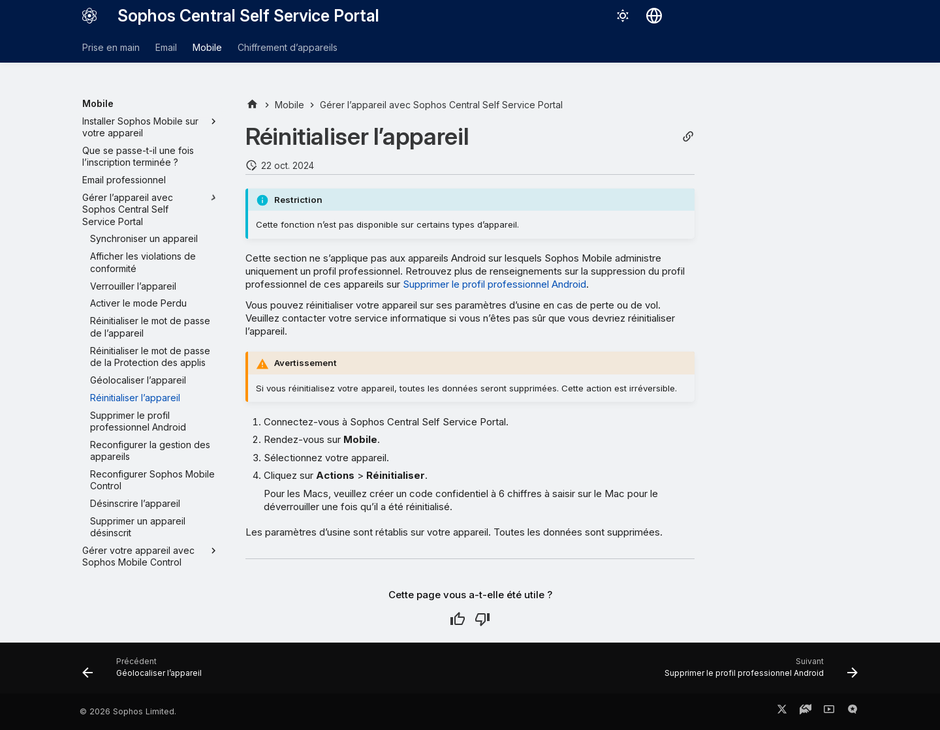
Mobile (207, 47)
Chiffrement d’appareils (287, 47)
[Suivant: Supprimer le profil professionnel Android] (757, 672)
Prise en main (111, 47)
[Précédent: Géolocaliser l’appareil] (145, 672)
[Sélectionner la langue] (654, 16)
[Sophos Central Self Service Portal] (89, 16)
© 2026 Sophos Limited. (128, 711)
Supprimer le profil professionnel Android (494, 284)
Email (166, 47)
